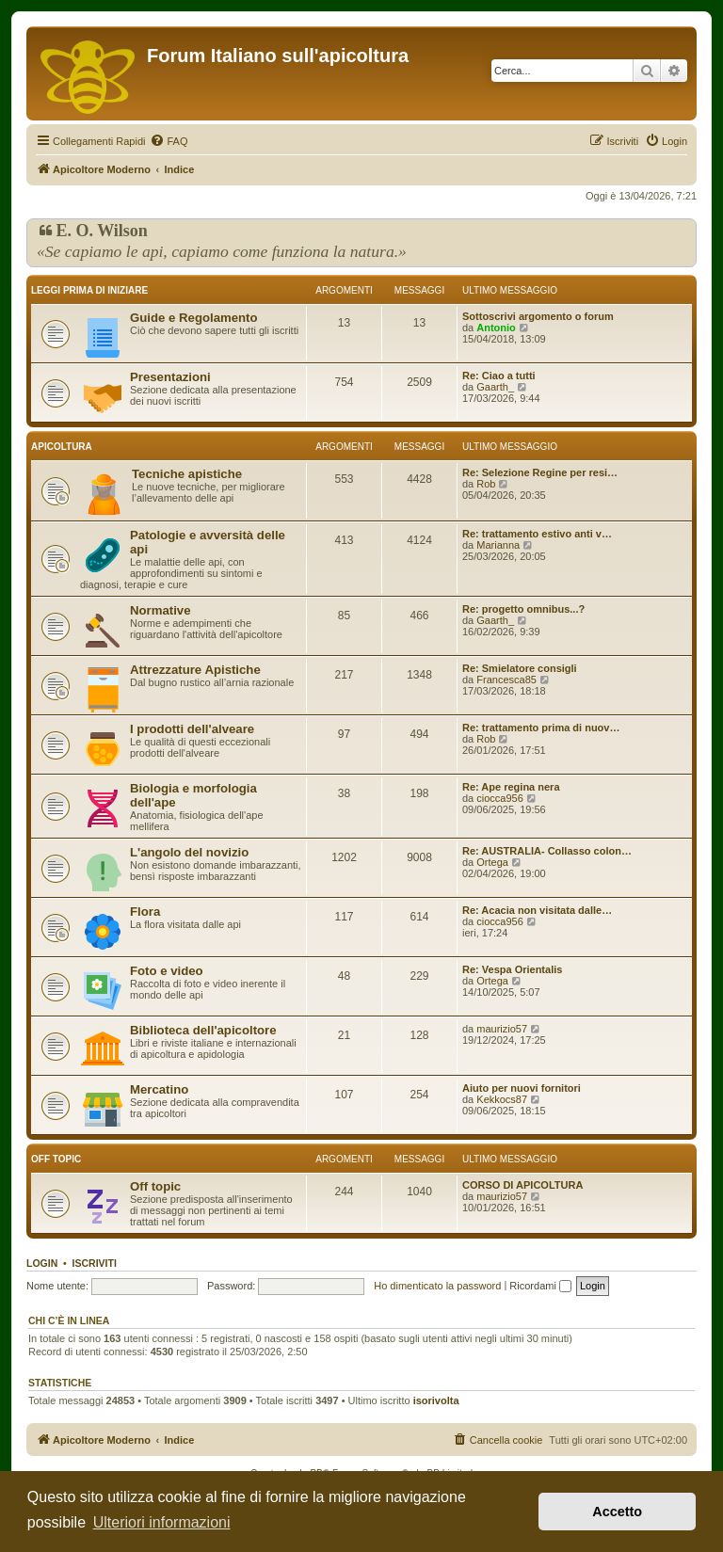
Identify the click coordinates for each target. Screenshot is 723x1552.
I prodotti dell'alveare (192, 729)
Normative (160, 610)
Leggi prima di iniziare (89, 290)
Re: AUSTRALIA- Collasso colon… (547, 850)
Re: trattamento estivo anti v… (537, 533)
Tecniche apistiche (187, 474)
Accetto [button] (617, 1511)
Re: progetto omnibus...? (523, 609)
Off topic (56, 1159)
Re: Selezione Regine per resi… (540, 472)
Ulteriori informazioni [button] (162, 1522)
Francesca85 (506, 679)
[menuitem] (168, 141)
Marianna (498, 545)
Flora (145, 911)
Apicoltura (61, 446)
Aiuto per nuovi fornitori (521, 1088)
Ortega (492, 862)
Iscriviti (94, 1263)
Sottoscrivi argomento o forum (538, 316)
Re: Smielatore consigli (519, 668)
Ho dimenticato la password (437, 1285)
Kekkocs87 (501, 1099)
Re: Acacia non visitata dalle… (537, 910)
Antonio (496, 327)
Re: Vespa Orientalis (512, 969)
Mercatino (159, 1089)
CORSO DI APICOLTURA (522, 1185)
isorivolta (436, 1400)
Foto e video (166, 971)
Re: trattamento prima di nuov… (540, 727)
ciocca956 (499, 798)
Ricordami (540, 1285)
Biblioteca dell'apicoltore (203, 1030)
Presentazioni (170, 377)
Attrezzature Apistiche (195, 670)
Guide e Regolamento (194, 318)
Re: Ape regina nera (511, 786)
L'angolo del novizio (189, 852)
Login (41, 1263)
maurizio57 (501, 1028)
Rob (485, 483)
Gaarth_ (495, 386)
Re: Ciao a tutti (499, 375)
